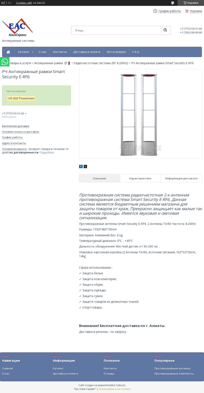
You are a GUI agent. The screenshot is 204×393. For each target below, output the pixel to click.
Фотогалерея (116, 52)
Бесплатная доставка (15, 126)
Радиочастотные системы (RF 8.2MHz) (101, 63)
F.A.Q (135, 52)
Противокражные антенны (172, 368)
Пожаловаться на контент (115, 389)
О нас (42, 52)
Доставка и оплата (86, 52)
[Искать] (165, 30)
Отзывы (109, 373)
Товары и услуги (19, 63)
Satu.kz (121, 385)
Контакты (60, 52)
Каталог (24, 52)
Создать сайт (24, 2)
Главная (7, 368)
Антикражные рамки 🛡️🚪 (52, 63)
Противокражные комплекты (174, 373)
